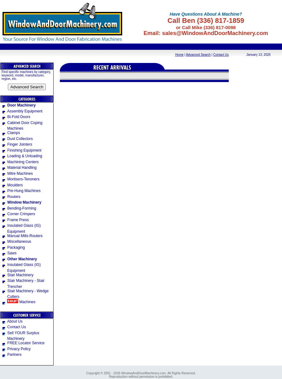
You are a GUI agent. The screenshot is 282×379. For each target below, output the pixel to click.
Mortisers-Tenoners (20, 179)
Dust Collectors (17, 139)
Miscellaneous (16, 241)
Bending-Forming (19, 208)
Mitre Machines (17, 173)
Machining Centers (20, 162)
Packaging (13, 247)
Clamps (11, 133)
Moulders (12, 185)
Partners (12, 354)
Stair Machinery (18, 275)
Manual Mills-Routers (22, 236)
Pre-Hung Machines (21, 191)
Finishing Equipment (21, 150)
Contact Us (221, 54)
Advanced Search (198, 54)
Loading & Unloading (22, 156)
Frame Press (15, 220)
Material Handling (19, 167)
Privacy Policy (16, 349)
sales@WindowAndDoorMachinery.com (215, 33)
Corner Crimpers (18, 214)
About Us (12, 321)
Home (179, 54)
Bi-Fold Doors (16, 117)
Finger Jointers (17, 144)
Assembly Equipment (22, 111)
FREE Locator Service (23, 343)
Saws (9, 253)
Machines (18, 302)
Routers (11, 197)
